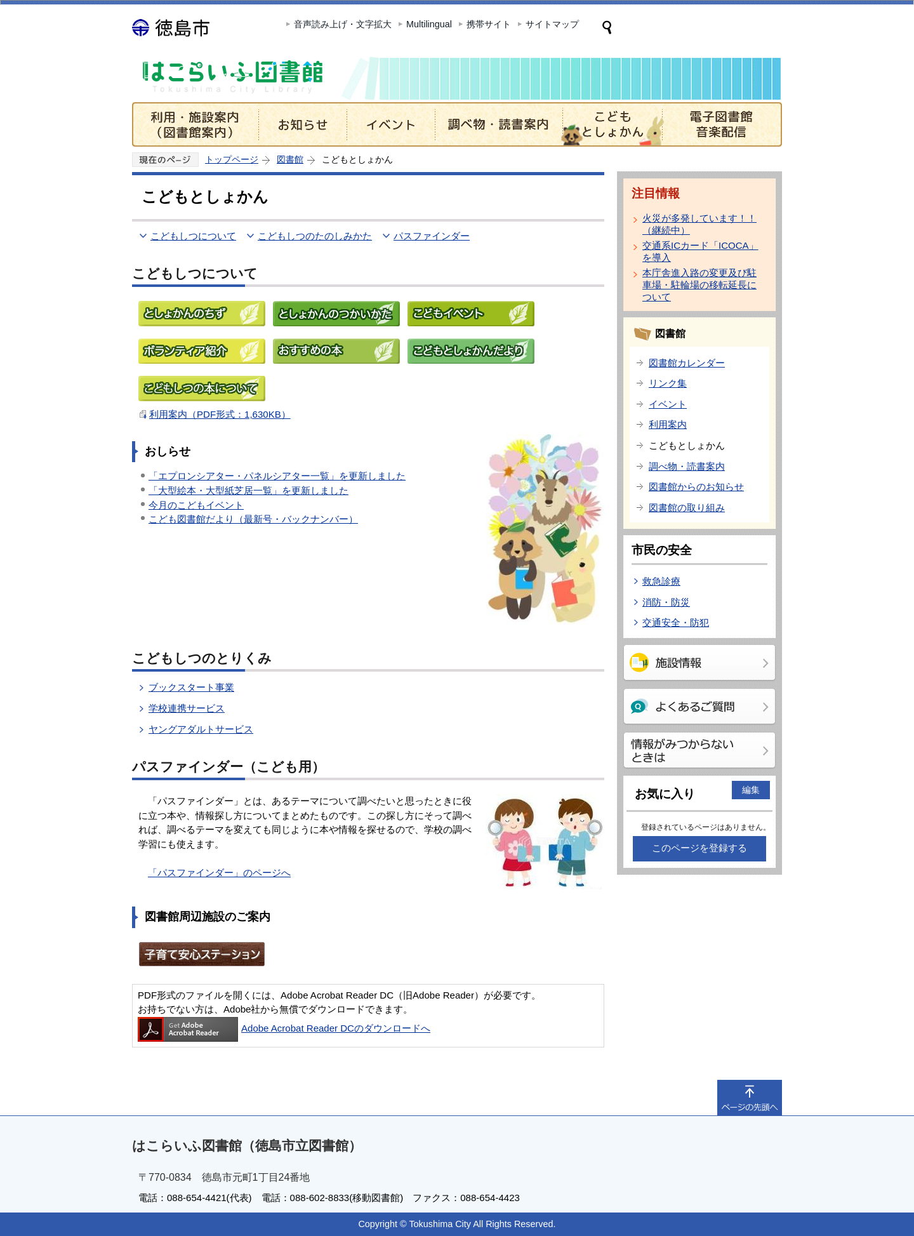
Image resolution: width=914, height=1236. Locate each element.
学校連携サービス (187, 708)
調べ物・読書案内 (687, 466)
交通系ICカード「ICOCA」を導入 (700, 251)
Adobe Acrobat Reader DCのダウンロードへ (284, 1028)
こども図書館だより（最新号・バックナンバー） (253, 519)
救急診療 (661, 581)
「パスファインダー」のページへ (219, 872)
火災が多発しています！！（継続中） (699, 224)
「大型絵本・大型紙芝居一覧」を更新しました (248, 490)
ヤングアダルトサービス (201, 729)
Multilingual (429, 24)
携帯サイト (489, 24)
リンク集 (668, 383)
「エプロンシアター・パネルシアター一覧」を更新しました (277, 475)
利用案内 (668, 424)
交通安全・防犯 (675, 622)
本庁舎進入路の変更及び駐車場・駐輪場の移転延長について (699, 284)
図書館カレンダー (687, 362)
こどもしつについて (193, 235)
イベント (668, 404)
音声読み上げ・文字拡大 (343, 24)
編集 (751, 790)
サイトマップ (552, 24)
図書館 (290, 159)
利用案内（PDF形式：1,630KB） (220, 414)
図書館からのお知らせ (696, 486)
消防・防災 (666, 602)
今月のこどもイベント (196, 505)
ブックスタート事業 (191, 687)
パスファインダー (432, 235)
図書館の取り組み (687, 507)
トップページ (231, 159)
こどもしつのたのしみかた (315, 235)
